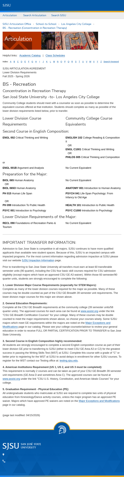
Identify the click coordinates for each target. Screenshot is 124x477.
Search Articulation (34, 15)
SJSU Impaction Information (38, 260)
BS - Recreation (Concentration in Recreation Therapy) (35, 28)
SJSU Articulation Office (17, 24)
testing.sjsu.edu (69, 360)
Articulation (10, 15)
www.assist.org (89, 311)
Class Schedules (55, 55)
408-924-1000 (16, 461)
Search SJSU (58, 15)
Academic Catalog (30, 55)
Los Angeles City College (76, 24)
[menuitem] (10, 15)
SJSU (7, 5)
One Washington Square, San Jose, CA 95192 (34, 454)
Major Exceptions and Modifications (99, 401)
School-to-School (46, 24)
